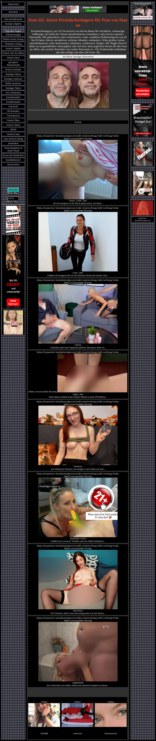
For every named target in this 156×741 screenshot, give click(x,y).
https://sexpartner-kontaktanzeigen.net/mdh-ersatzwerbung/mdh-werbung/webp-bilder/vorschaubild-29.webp (78, 314)
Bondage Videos (13, 74)
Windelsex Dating (13, 43)
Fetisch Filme (13, 120)
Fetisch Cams (13, 134)
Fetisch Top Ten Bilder (13, 53)
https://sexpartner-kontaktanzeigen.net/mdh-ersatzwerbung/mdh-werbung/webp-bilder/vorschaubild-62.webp (78, 170)
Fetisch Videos (13, 125)
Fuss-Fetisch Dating (13, 138)
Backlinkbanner (13, 160)
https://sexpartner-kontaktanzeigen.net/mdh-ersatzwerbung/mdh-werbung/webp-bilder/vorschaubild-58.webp (78, 507)
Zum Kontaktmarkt (13, 19)
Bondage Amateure (13, 78)
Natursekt (13, 106)
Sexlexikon (13, 143)
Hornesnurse (111, 733)
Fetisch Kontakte (13, 69)
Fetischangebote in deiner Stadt (13, 149)
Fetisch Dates (13, 57)
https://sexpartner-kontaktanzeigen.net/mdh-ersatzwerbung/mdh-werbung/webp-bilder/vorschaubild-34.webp (78, 652)
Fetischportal (13, 115)
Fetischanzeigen (13, 34)
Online (44, 713)
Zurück (78, 122)
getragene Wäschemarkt (13, 63)
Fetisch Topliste (13, 48)
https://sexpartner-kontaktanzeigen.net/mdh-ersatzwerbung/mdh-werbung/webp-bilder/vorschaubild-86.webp (78, 374)
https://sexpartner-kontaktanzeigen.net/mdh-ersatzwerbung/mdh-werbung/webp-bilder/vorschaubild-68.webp (78, 242)
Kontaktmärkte (13, 97)
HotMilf (44, 733)
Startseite (13, 12)
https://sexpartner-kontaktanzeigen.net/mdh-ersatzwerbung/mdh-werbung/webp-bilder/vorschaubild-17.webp (78, 579)
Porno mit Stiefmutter (13, 155)
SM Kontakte (13, 111)
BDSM (13, 129)
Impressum (13, 4)
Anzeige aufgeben (13, 23)
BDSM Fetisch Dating (13, 39)
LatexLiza (77, 733)
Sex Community (13, 92)
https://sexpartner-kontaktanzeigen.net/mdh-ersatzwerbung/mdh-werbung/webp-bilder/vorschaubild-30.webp (78, 435)
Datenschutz (13, 164)
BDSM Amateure (13, 83)
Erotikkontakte (13, 102)
